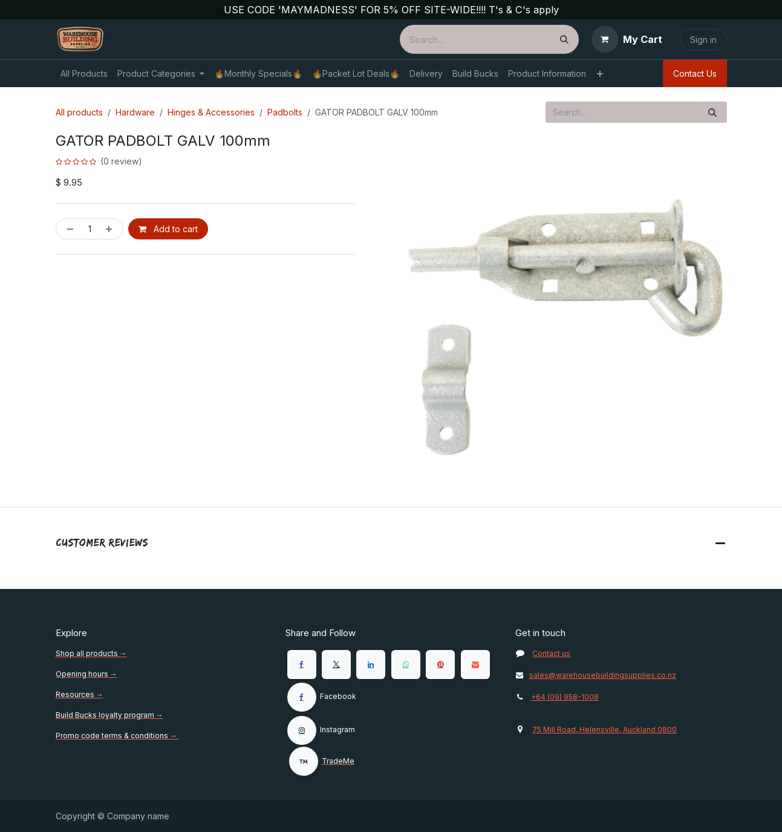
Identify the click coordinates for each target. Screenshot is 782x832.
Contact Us (695, 73)
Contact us (551, 653)
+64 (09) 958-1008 (565, 696)
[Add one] (111, 229)
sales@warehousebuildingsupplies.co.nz (595, 675)
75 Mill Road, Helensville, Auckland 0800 (604, 729)
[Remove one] (67, 229)
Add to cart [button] (168, 229)
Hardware (135, 112)
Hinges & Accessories (211, 112)
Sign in (703, 39)
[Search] (564, 39)
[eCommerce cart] (627, 39)
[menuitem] (84, 73)
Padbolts (284, 112)
